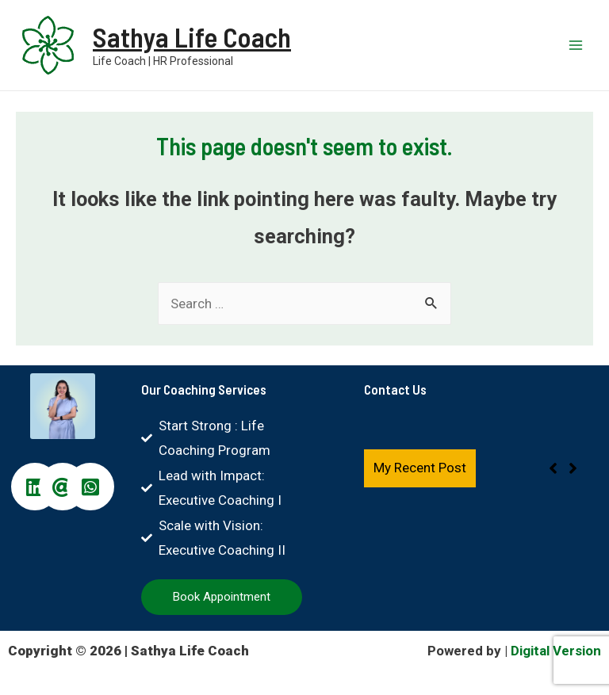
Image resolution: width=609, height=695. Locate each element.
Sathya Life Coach (193, 37)
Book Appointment (221, 597)
